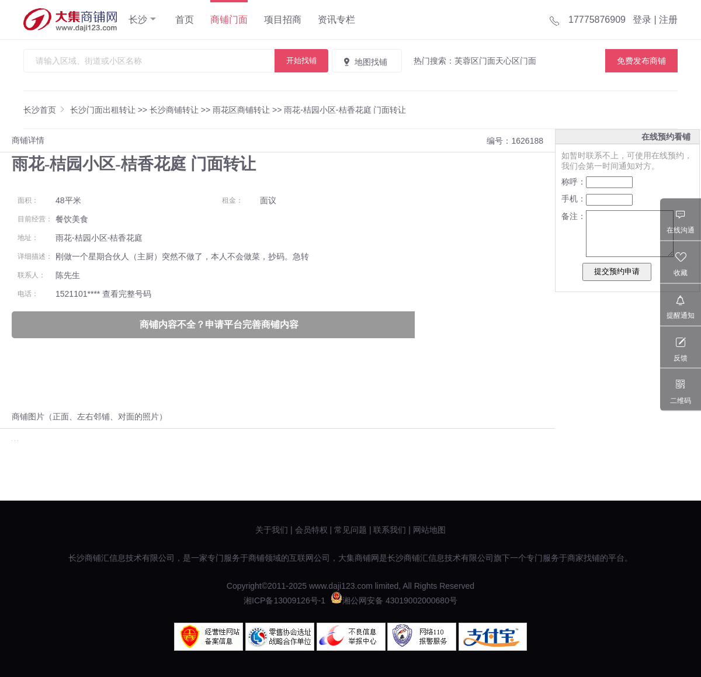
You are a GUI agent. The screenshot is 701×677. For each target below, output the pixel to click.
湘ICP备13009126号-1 (284, 600)
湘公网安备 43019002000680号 (394, 600)
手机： (573, 198)
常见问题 (350, 529)
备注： (573, 216)
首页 (184, 20)
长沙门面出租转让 (103, 109)
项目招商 (282, 20)
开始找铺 (301, 60)
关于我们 (271, 529)
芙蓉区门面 (474, 60)
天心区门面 (515, 60)
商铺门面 (229, 20)
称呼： (573, 181)
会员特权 (311, 529)
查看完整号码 (126, 293)
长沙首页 (39, 109)
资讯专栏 (336, 20)
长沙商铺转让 (174, 109)
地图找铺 (364, 62)
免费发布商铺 (641, 60)
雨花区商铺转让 (241, 109)
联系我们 (389, 529)
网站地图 (429, 529)
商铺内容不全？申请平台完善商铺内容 (219, 324)
